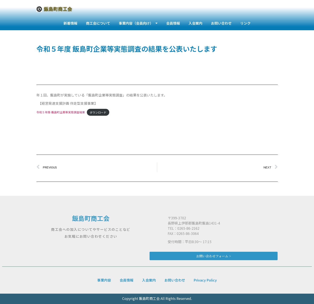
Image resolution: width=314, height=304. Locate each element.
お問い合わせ (221, 23)
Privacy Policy (205, 280)
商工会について (98, 23)
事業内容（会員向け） (138, 23)
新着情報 (70, 23)
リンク (245, 23)
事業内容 (104, 280)
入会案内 (195, 23)
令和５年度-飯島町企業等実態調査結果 (60, 112)
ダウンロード (98, 112)
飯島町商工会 (90, 218)
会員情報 (173, 23)
